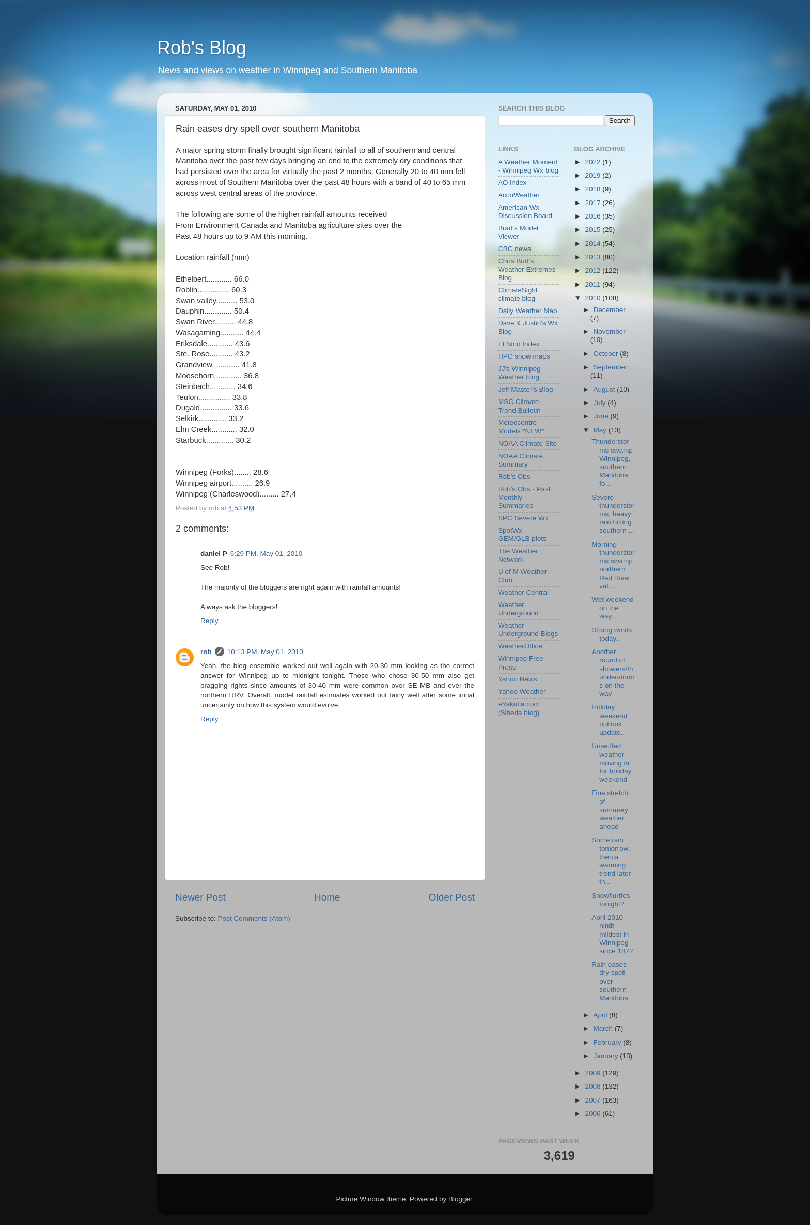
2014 (593, 243)
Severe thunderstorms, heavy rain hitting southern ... (612, 514)
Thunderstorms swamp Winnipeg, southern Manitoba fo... (612, 462)
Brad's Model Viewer (518, 232)
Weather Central (523, 592)
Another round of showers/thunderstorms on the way (612, 672)
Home (327, 897)
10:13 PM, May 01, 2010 (265, 652)
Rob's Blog (201, 47)
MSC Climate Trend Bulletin (519, 406)
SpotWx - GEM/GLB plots (522, 534)
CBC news (514, 249)
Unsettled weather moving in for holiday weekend (611, 762)
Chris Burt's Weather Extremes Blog (527, 269)
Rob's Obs (514, 476)
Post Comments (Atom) (254, 918)
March (604, 1028)
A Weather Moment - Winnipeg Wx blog (528, 166)
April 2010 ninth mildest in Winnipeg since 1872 (612, 934)
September (611, 367)
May (601, 430)
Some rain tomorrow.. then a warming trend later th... (611, 861)
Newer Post (200, 897)
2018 (593, 189)
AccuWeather (519, 195)
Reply (209, 621)
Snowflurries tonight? (610, 900)
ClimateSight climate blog (518, 294)
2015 (593, 230)
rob (206, 652)
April (602, 1015)
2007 (593, 1100)
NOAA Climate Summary (520, 460)
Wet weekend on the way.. (612, 608)
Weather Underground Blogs (528, 630)
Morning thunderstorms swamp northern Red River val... (612, 565)
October (607, 354)
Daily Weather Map (527, 311)
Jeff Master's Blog (525, 389)
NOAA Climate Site (527, 443)
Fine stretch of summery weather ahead (609, 809)
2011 (593, 284)
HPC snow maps (524, 356)
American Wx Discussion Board (525, 212)
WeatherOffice (520, 646)
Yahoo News (517, 679)
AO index (512, 183)
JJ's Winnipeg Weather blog (519, 373)
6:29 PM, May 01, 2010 (266, 553)
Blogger (460, 1199)
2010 (593, 298)
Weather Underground (518, 609)
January (607, 1056)
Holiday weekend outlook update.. (609, 719)
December (610, 310)
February (609, 1042)
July (601, 403)
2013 (593, 257)
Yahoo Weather (522, 691)
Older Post (452, 897)
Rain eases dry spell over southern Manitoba (609, 981)
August (605, 389)
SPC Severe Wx (523, 518)
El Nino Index (518, 344)
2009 (593, 1073)
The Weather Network (518, 555)
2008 (593, 1086)
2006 (593, 1114)
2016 (593, 216)
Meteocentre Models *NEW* (521, 426)
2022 (593, 162)
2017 (593, 203)
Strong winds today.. (611, 634)
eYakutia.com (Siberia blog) (519, 708)
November (610, 331)
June (602, 416)
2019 (593, 175)
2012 (593, 270)
